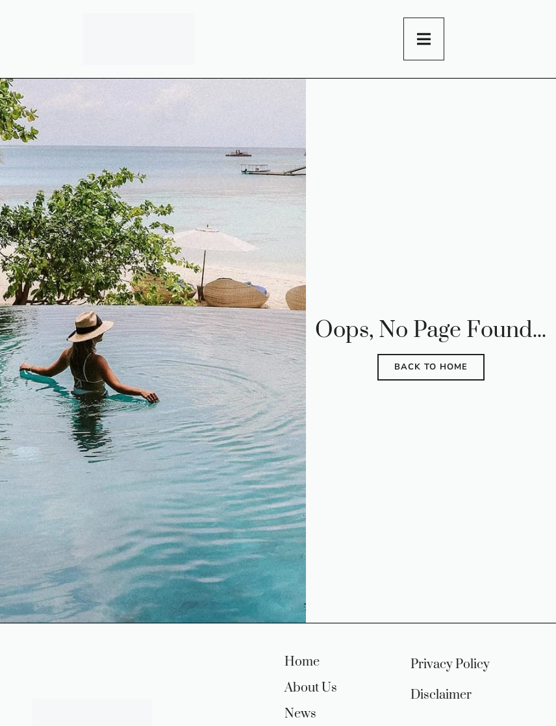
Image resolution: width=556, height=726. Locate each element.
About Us (310, 688)
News (300, 714)
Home (302, 662)
